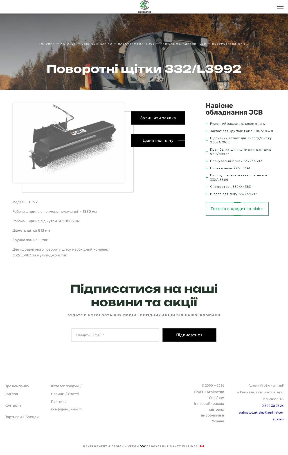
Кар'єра (11, 394)
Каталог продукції (66, 386)
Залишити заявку (158, 117)
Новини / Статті (65, 394)
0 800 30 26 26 (273, 406)
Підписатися (189, 335)
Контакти (12, 405)
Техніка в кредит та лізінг (237, 208)
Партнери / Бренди (21, 417)
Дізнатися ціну (158, 140)
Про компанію (16, 386)
